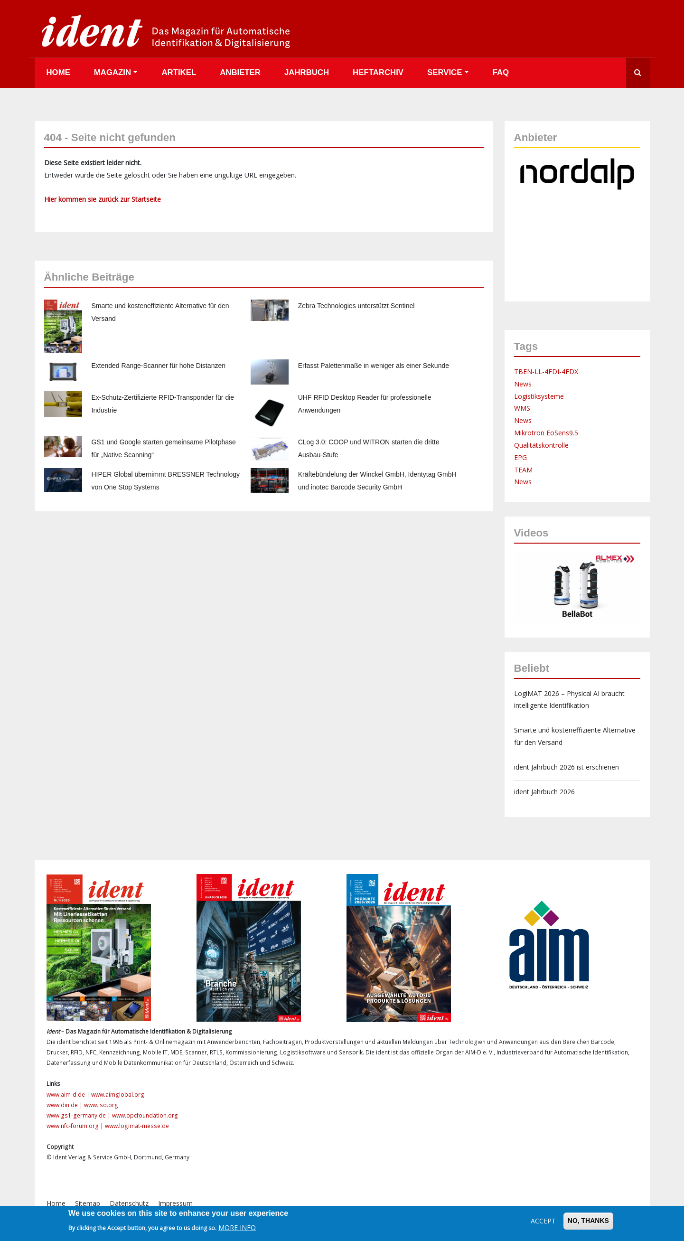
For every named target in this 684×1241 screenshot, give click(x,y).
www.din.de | (65, 1105)
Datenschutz (129, 1203)
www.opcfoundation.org (145, 1115)
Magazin (112, 72)
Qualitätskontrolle (541, 445)
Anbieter (240, 72)
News (523, 383)
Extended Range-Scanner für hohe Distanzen (159, 365)
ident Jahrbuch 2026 (544, 791)
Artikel (178, 72)
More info (237, 1227)
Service (444, 72)
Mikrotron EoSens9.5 (546, 432)
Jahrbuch (306, 72)
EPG (520, 457)
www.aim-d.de (66, 1095)
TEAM (523, 469)
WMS (522, 408)
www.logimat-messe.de (137, 1126)
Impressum (175, 1203)
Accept (543, 1220)
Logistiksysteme (539, 396)
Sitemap (87, 1203)
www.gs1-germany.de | (79, 1115)
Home (58, 72)
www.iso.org (101, 1105)
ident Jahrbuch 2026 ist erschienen (566, 766)
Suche (638, 73)
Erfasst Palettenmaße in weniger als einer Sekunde (373, 365)
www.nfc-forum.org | (76, 1126)
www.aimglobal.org (117, 1095)
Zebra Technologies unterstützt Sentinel (356, 306)
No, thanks (588, 1220)
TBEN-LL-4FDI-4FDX (546, 371)
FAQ (501, 72)
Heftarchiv (378, 72)
